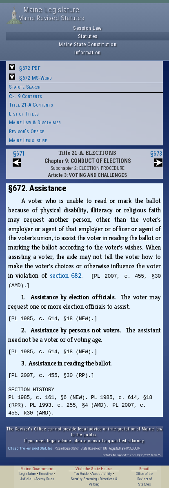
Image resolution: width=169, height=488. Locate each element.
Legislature (27, 474)
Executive (46, 474)
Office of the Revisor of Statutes (30, 448)
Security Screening (84, 479)
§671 (19, 153)
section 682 (66, 275)
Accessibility (101, 474)
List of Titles (24, 114)
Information (87, 52)
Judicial (26, 479)
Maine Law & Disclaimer (35, 122)
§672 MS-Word (35, 78)
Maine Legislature (28, 140)
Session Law (87, 28)
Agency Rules (45, 479)
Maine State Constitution (87, 44)
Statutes (88, 36)
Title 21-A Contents (31, 105)
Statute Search (25, 87)
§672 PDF (29, 68)
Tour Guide (81, 474)
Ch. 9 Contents (25, 96)
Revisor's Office (26, 131)
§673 (156, 153)
